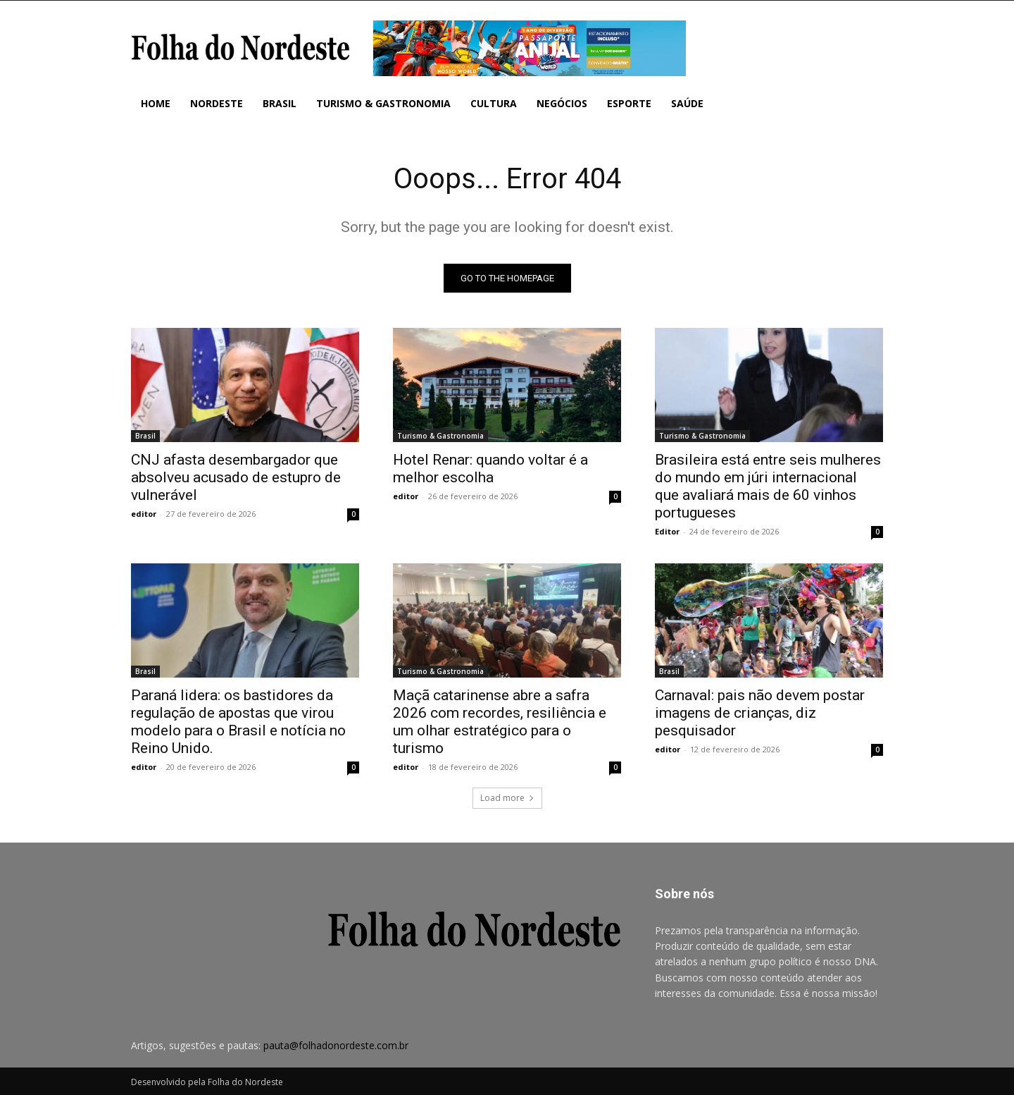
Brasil (145, 436)
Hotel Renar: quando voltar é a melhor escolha (490, 468)
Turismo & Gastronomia (440, 436)
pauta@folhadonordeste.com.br (335, 1045)
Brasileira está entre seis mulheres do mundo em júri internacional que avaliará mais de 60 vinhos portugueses (768, 486)
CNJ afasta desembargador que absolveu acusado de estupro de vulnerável (236, 477)
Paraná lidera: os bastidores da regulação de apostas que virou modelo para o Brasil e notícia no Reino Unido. (238, 722)
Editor (667, 531)
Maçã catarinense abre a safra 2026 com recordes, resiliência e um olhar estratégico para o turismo (499, 722)
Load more (507, 798)
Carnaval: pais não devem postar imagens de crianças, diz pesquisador (760, 713)
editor (143, 513)
